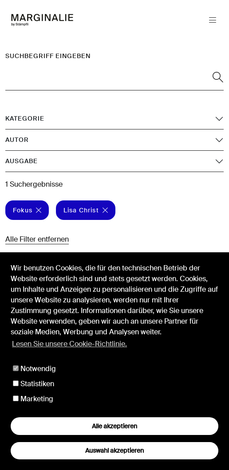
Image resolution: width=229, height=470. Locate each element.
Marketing (33, 398)
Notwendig (34, 368)
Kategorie (24, 118)
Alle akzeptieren (114, 426)
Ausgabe (21, 161)
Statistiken (33, 383)
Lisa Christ (85, 210)
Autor (17, 140)
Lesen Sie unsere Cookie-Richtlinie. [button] (69, 344)
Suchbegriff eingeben (48, 56)
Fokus (27, 210)
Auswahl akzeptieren (114, 450)
